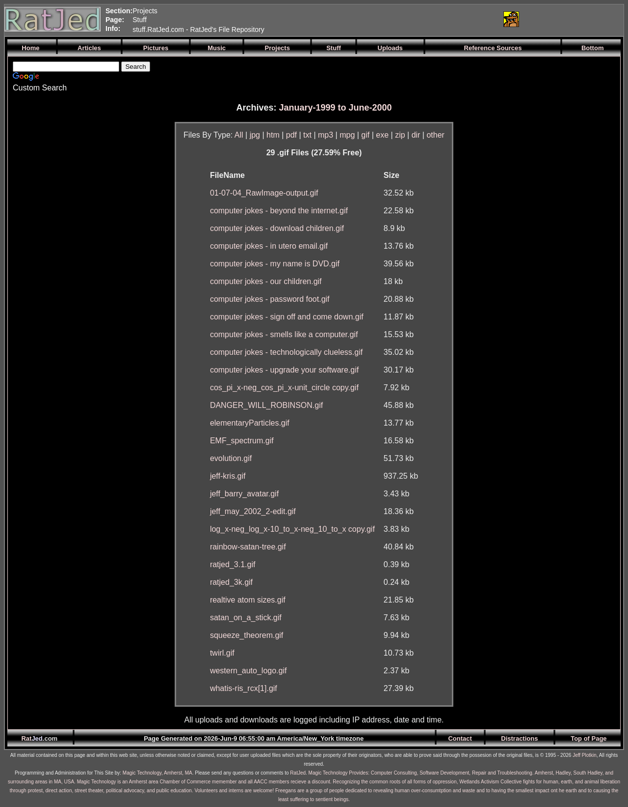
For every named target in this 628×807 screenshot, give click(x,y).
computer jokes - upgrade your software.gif (284, 370)
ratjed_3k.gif (231, 582)
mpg (347, 135)
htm (273, 135)
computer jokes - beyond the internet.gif (279, 210)
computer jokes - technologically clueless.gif (286, 352)
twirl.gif (222, 653)
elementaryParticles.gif (249, 423)
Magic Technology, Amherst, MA (157, 773)
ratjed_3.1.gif (233, 564)
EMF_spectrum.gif (242, 440)
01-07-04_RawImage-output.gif (264, 193)
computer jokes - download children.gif (277, 228)
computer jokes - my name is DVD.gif (275, 263)
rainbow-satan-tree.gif (248, 547)
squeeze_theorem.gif (246, 635)
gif (365, 135)
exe (382, 135)
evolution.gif (231, 458)
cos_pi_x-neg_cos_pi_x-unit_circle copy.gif (284, 387)
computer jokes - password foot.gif (270, 299)
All (239, 135)
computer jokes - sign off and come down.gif (287, 317)
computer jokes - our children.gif (266, 281)
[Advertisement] (379, 19)
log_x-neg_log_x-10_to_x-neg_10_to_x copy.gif (292, 529)
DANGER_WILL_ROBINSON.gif (266, 405)
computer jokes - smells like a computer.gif (284, 334)
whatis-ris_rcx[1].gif (243, 688)
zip (400, 135)
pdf (291, 135)
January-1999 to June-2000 (335, 108)
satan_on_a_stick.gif (246, 617)
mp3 (325, 135)
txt (307, 135)
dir (416, 135)
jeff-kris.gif (228, 476)
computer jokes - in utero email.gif (269, 246)
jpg (255, 135)
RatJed (298, 773)
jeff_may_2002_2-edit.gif (253, 511)
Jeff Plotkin (585, 755)
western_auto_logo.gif (248, 670)
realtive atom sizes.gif (248, 600)
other (435, 135)
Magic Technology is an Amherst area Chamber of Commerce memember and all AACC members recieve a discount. (204, 781)
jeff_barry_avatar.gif (244, 494)
